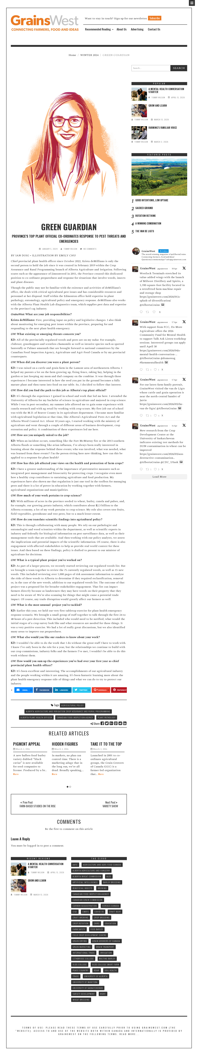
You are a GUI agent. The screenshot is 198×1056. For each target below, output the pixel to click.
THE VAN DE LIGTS (144, 231)
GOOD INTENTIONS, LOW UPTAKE (151, 200)
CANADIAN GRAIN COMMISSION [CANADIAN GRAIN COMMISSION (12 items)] (88, 900)
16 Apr (174, 425)
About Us (122, 29)
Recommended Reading (98, 29)
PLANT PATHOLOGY (107, 717)
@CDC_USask (169, 462)
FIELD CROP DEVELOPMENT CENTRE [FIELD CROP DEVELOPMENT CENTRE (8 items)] (89, 935)
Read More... (130, 1034)
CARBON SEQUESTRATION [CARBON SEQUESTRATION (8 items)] (85, 905)
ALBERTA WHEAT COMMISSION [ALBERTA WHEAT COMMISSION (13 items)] (87, 876)
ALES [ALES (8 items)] (109, 876)
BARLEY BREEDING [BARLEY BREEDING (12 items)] (112, 882)
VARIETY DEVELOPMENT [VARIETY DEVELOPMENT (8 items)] (84, 994)
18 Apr (174, 268)
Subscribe (155, 18)
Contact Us (154, 29)
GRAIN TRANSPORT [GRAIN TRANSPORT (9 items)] (105, 947)
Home (72, 55)
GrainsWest (147, 268)
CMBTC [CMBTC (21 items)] (85, 911)
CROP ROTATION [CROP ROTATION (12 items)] (80, 923)
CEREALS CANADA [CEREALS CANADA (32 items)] (110, 905)
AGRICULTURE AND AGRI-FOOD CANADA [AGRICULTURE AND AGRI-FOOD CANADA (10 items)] (102, 864)
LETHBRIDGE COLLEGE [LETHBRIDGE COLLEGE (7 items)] (83, 958)
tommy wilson (70, 249)
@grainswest (162, 268)
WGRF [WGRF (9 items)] (103, 994)
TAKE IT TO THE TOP (106, 744)
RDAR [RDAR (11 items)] (96, 970)
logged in (33, 846)
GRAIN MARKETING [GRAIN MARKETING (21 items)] (82, 947)
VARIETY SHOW (110, 806)
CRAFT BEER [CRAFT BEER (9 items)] (115, 911)
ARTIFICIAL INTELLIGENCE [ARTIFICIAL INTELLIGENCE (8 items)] (85, 882)
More (16, 774)
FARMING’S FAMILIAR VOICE (162, 127)
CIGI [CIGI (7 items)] (75, 911)
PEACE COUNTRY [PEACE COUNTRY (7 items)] (80, 970)
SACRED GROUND (144, 208)
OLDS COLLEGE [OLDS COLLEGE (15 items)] (80, 964)
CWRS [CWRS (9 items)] (96, 923)
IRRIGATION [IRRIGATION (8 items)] (106, 952)
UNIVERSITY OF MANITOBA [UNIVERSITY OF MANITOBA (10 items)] (85, 982)
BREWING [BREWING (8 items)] (102, 888)
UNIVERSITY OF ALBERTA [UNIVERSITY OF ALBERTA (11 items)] (96, 976)
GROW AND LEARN (157, 105)
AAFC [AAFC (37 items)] (75, 864)
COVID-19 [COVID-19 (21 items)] (99, 911)
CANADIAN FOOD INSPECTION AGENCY (75, 717)
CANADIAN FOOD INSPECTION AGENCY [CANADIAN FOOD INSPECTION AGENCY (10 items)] (91, 894)
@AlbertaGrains (150, 305)
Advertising (137, 29)
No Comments (90, 249)
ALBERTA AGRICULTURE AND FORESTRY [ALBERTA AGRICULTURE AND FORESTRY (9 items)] (91, 870)
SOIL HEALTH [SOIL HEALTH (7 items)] (111, 970)
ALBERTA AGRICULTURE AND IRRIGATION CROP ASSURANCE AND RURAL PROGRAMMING (68, 711)
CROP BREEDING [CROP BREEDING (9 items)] (102, 917)
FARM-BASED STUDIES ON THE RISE (38, 806)
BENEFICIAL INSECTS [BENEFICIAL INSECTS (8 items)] (82, 888)
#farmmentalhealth (151, 362)
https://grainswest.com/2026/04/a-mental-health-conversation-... (160, 352)
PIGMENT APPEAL (26, 744)
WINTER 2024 (89, 55)
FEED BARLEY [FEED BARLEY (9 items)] (97, 929)
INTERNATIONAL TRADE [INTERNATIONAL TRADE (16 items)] (84, 952)
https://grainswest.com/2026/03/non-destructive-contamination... (162, 456)
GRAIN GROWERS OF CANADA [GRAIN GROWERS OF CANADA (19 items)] (106, 941)
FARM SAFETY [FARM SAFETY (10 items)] (79, 929)
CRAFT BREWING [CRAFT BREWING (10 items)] (80, 917)
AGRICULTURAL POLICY (72, 705)
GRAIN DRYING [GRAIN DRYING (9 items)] (80, 941)
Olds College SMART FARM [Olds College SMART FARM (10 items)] (105, 964)
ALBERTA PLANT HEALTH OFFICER (36, 717)
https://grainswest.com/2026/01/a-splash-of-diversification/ (160, 299)
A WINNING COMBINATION (148, 223)
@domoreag (168, 358)
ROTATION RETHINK (145, 216)
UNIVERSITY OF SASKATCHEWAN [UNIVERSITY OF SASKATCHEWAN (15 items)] (88, 988)
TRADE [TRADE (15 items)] (76, 976)
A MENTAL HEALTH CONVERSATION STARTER (166, 90)
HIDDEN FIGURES (65, 744)
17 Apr (174, 322)
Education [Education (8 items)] (110, 923)
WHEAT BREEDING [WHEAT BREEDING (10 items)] (81, 999)
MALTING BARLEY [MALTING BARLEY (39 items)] (107, 958)
